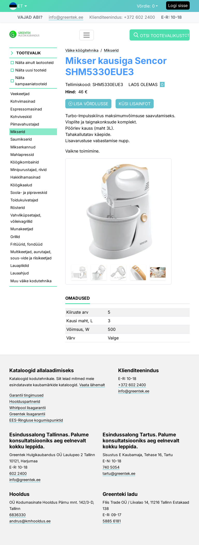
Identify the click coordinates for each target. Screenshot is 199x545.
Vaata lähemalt (92, 385)
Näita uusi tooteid (30, 70)
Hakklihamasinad (25, 177)
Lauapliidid (19, 265)
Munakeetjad (21, 229)
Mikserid (17, 131)
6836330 (17, 515)
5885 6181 (112, 521)
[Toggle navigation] (86, 35)
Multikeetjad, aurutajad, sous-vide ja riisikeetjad (31, 254)
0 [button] (146, 6)
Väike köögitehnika (81, 50)
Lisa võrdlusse (88, 103)
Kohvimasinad (22, 101)
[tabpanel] (127, 325)
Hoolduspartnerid (24, 401)
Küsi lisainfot (135, 103)
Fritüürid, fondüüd (26, 244)
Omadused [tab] (77, 298)
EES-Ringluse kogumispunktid (36, 420)
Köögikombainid (24, 162)
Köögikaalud (21, 185)
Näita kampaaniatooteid (31, 80)
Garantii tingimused (26, 395)
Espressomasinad (26, 109)
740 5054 (111, 467)
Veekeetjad (20, 93)
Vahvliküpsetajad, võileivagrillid (25, 218)
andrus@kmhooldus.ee (30, 521)
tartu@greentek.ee (119, 473)
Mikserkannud (22, 147)
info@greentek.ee (66, 17)
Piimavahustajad (24, 124)
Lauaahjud (19, 273)
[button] (18, 6)
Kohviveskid (21, 116)
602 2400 (18, 473)
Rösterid (17, 207)
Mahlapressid (22, 154)
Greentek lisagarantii (27, 414)
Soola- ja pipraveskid (28, 192)
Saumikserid (21, 139)
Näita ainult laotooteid (34, 62)
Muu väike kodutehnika (31, 281)
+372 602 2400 (132, 385)
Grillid (15, 236)
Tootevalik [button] (28, 53)
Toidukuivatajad (24, 200)
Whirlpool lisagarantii (27, 407)
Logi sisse (178, 5)
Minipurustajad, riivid (28, 169)
